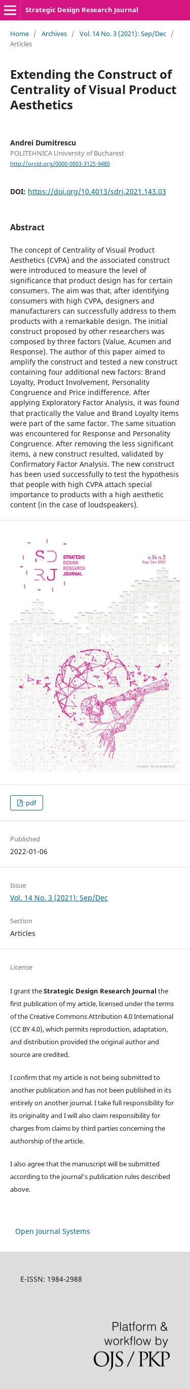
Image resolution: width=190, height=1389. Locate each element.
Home (19, 33)
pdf (30, 802)
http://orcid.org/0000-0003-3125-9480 (60, 163)
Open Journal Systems (52, 1231)
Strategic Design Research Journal (81, 9)
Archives (54, 33)
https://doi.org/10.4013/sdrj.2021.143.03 (97, 191)
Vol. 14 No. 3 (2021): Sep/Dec (123, 33)
